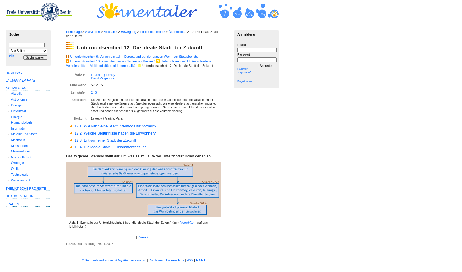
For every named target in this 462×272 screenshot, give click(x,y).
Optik (15, 168)
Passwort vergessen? (244, 70)
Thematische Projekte (26, 188)
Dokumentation (19, 196)
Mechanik (111, 32)
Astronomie (19, 99)
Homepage (74, 32)
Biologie (17, 105)
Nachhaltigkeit (21, 157)
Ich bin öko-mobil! (152, 32)
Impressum (138, 260)
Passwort (243, 54)
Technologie (19, 174)
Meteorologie (20, 151)
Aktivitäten (92, 32)
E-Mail (241, 45)
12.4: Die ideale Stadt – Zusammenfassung (110, 147)
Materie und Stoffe (24, 134)
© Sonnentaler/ (105, 260)
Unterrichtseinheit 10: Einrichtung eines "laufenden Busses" (112, 61)
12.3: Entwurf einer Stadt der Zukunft (105, 140)
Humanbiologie (22, 122)
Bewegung (128, 32)
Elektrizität (18, 111)
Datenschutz (175, 260)
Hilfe (11, 55)
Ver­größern (188, 222)
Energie (16, 117)
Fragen (12, 204)
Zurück (143, 237)
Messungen (19, 145)
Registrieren (244, 81)
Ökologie (17, 163)
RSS (190, 260)
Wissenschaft (20, 180)
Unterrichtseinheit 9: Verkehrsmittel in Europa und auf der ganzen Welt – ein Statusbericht (134, 56)
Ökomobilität (177, 32)
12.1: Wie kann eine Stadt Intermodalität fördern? (115, 126)
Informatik (18, 128)
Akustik (16, 93)
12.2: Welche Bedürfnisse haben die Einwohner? (115, 133)
